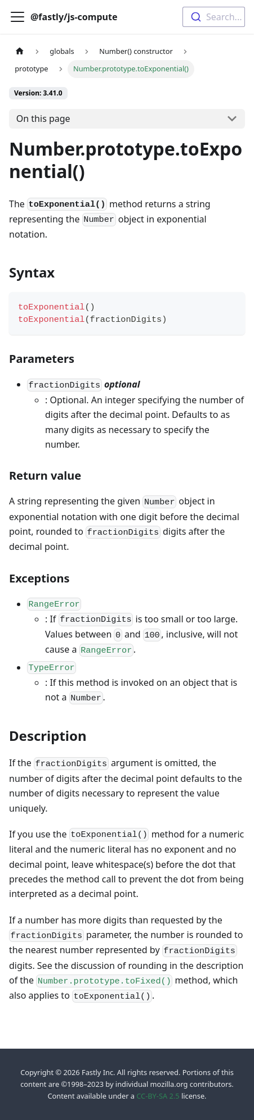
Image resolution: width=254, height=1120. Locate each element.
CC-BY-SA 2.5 (157, 1096)
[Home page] (19, 51)
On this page (43, 118)
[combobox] (213, 17)
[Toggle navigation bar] (17, 16)
